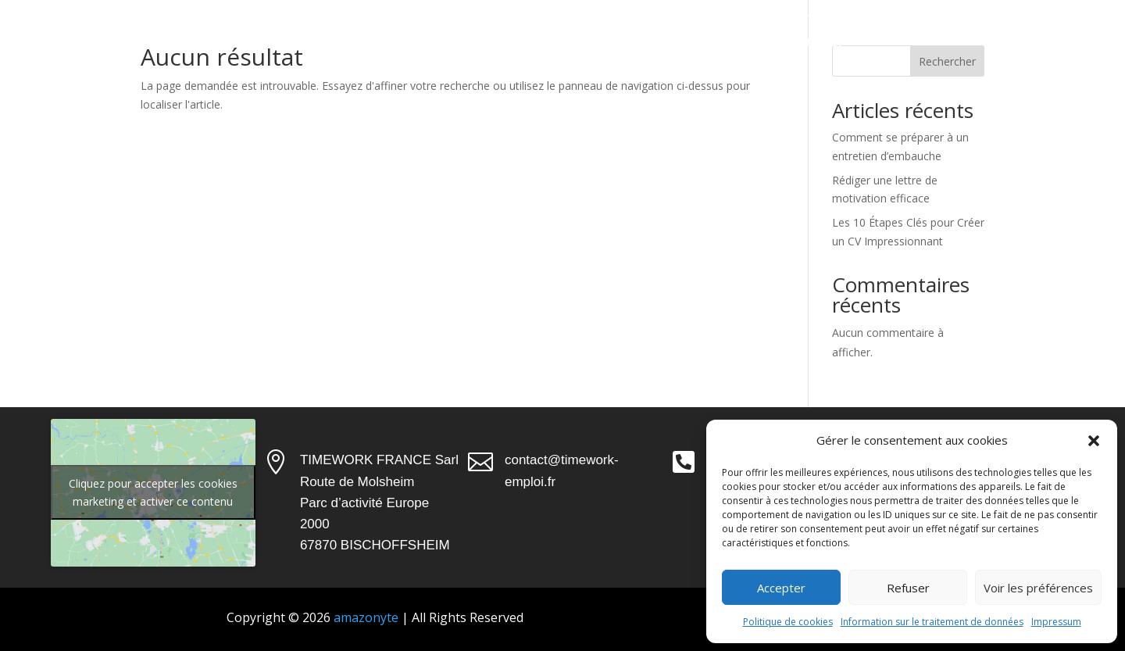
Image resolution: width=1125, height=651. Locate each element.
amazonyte (364, 617)
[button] (1094, 441)
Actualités (690, 40)
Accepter (781, 588)
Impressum (1056, 621)
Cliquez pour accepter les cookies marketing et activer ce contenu (153, 492)
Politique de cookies (788, 621)
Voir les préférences (1038, 588)
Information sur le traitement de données (932, 621)
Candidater (805, 40)
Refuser (908, 588)
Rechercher (947, 61)
